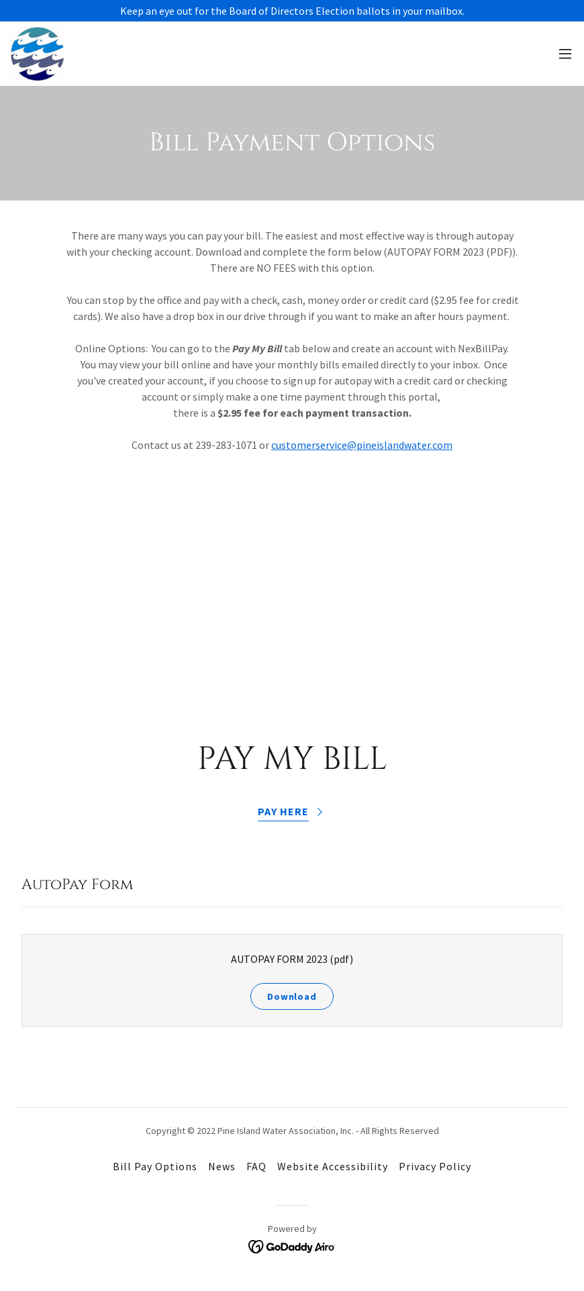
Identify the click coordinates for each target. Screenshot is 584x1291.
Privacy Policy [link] (435, 1166)
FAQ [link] (256, 1166)
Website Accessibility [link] (332, 1166)
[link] (37, 54)
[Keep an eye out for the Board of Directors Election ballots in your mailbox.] (292, 11)
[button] (565, 53)
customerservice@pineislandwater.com (361, 445)
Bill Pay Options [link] (155, 1166)
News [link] (222, 1166)
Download (292, 996)
